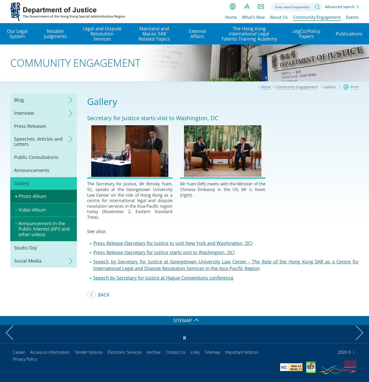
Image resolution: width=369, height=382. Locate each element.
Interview (24, 113)
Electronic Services (125, 352)
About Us (279, 17)
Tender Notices (88, 352)
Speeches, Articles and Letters (38, 141)
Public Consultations (36, 157)
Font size (247, 6)
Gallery (21, 183)
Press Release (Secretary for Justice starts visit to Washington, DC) (163, 252)
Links (195, 352)
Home (231, 17)
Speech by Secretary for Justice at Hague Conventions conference (163, 278)
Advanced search (340, 6)
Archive (154, 352)
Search (317, 7)
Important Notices (241, 352)
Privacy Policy (25, 359)
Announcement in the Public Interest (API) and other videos (44, 228)
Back (103, 295)
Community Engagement (317, 17)
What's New (253, 17)
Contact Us (176, 352)
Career (19, 352)
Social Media (28, 261)
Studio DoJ (25, 248)
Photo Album (32, 196)
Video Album (32, 210)
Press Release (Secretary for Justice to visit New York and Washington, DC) (172, 243)
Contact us (261, 6)
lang (233, 6)
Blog (19, 100)
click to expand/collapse (69, 100)
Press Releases (30, 126)
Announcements (31, 170)
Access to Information (49, 352)
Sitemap (212, 352)
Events (352, 17)
